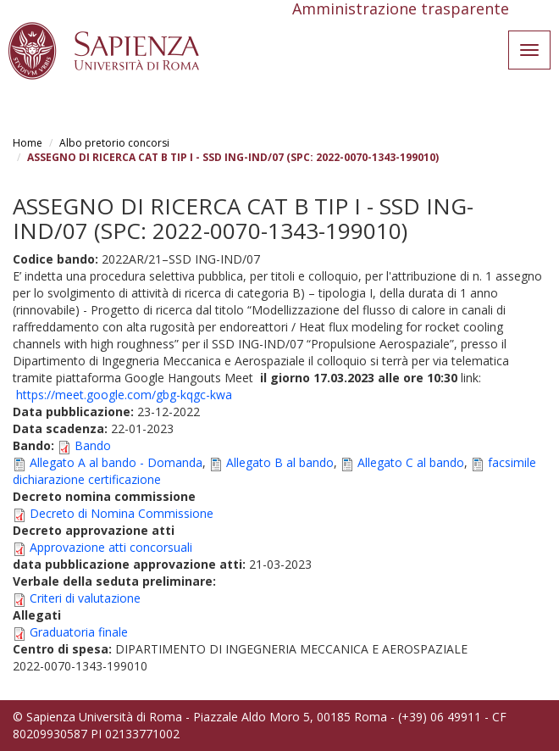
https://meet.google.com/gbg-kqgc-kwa (124, 395)
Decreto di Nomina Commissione (121, 513)
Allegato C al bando (410, 462)
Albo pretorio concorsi (114, 143)
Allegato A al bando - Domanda (116, 462)
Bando (93, 445)
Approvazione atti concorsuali (111, 547)
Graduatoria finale (79, 632)
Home (27, 143)
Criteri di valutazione (85, 598)
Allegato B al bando (280, 462)
